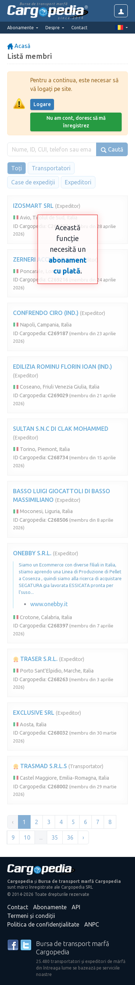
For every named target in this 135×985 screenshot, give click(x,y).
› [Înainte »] (83, 837)
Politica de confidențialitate (43, 924)
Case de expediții (33, 182)
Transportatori (51, 168)
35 (54, 837)
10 (27, 837)
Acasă (18, 46)
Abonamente (50, 907)
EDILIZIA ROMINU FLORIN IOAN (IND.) (62, 366)
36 (70, 837)
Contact (79, 27)
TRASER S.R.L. (35, 659)
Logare (42, 104)
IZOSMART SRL (33, 205)
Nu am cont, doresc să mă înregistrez (75, 121)
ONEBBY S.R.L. (32, 553)
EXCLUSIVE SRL (33, 712)
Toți (16, 168)
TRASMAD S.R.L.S (40, 766)
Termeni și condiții (31, 915)
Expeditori (78, 182)
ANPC (91, 924)
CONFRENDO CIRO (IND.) (45, 313)
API (76, 907)
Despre (53, 27)
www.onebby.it (49, 604)
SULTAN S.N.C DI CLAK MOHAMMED (60, 428)
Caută (112, 149)
